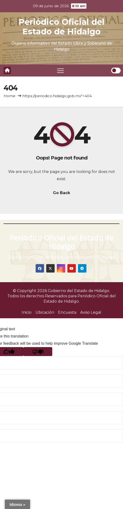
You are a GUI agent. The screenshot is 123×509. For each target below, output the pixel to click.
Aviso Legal (90, 312)
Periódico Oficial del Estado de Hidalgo (61, 27)
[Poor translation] (37, 351)
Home (9, 96)
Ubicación (44, 312)
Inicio (27, 312)
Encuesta (67, 312)
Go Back (61, 193)
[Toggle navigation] (60, 70)
